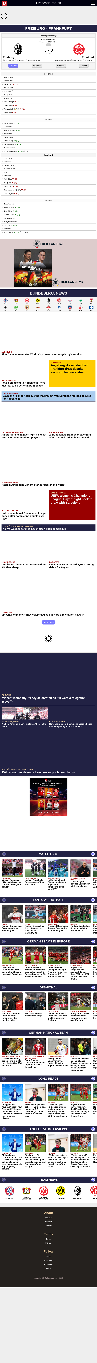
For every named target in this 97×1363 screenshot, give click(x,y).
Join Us (48, 1292)
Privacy (48, 1310)
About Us (48, 1284)
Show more (48, 689)
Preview (60, 99)
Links (48, 1335)
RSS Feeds (48, 1331)
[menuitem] (5, 3)
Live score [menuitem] (43, 3)
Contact (48, 1288)
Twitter (48, 1323)
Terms (48, 1306)
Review (84, 99)
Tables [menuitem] (56, 3)
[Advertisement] (48, 41)
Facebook (48, 1327)
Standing (37, 99)
